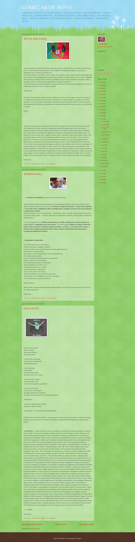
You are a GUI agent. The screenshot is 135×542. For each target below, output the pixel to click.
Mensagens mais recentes (32, 524)
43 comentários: (51, 164)
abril (103, 157)
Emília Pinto (103, 44)
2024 (101, 88)
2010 (101, 179)
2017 (101, 110)
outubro (104, 139)
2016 (101, 113)
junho (103, 151)
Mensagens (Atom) (34, 529)
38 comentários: (51, 298)
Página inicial (60, 524)
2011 (101, 176)
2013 (101, 170)
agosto (104, 145)
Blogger (79, 538)
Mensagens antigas (86, 524)
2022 (101, 94)
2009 (101, 182)
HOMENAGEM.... (33, 174)
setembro (104, 142)
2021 (101, 97)
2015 (101, 116)
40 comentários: (51, 518)
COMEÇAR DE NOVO (47, 7)
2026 (101, 82)
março (103, 160)
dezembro (104, 121)
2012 (101, 173)
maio (103, 154)
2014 (101, 119)
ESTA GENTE (31, 308)
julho (103, 148)
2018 (101, 107)
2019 (101, 103)
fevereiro (104, 163)
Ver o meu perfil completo (105, 46)
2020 (101, 100)
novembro (105, 124)
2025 (101, 85)
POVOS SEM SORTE (35, 38)
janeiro (104, 166)
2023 (101, 91)
